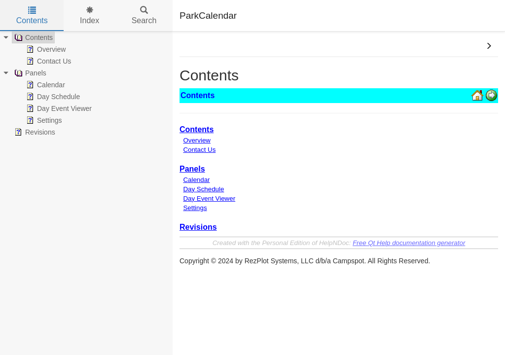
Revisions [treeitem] (33, 132)
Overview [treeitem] (45, 49)
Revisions (198, 227)
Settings (195, 208)
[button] (488, 46)
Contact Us (199, 149)
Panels (192, 169)
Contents (197, 129)
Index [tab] (89, 15)
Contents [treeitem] (32, 37)
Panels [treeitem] (29, 73)
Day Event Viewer (209, 198)
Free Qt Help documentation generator (409, 243)
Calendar (196, 179)
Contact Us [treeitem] (47, 61)
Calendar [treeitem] (44, 85)
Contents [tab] (32, 15)
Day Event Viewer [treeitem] (58, 108)
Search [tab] (144, 15)
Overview (197, 140)
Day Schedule (203, 189)
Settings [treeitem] (43, 120)
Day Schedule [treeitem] (52, 97)
